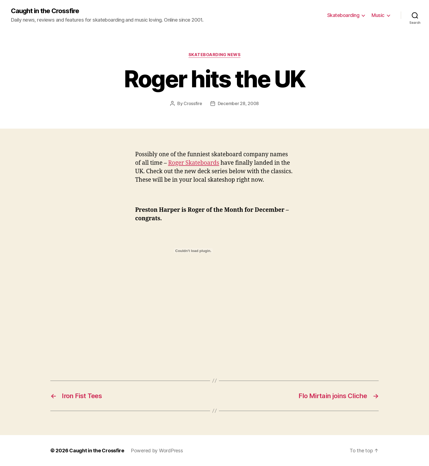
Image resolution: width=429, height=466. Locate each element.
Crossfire (193, 103)
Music (378, 15)
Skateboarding (343, 15)
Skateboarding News (215, 54)
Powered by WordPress (157, 450)
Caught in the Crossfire (45, 11)
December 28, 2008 (238, 103)
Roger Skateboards (193, 163)
